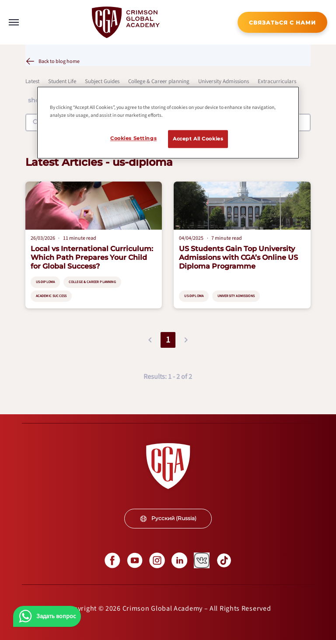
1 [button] (168, 340)
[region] (168, 123)
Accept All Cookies (198, 139)
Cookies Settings (133, 138)
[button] (150, 340)
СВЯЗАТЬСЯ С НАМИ (282, 22)
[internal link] (282, 22)
